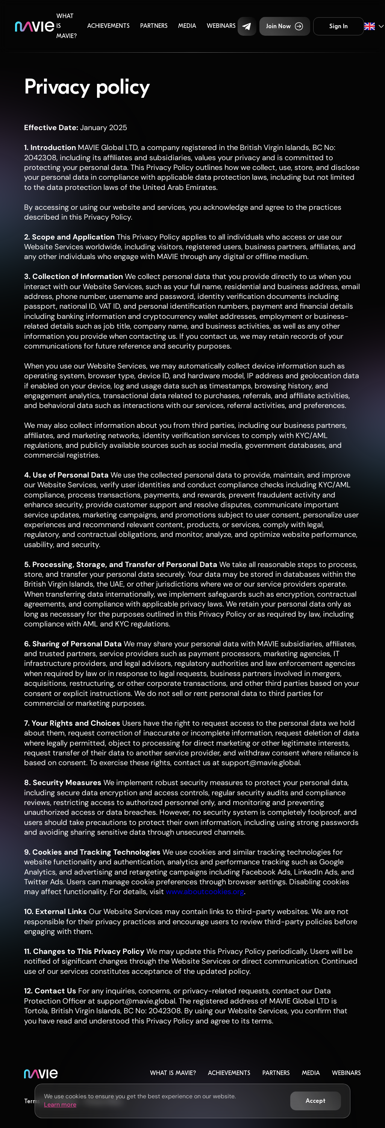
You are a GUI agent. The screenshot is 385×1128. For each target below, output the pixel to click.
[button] (247, 26)
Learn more (60, 1104)
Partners (154, 26)
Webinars (221, 26)
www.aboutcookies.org (204, 891)
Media (187, 26)
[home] (35, 26)
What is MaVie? (66, 26)
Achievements (108, 26)
